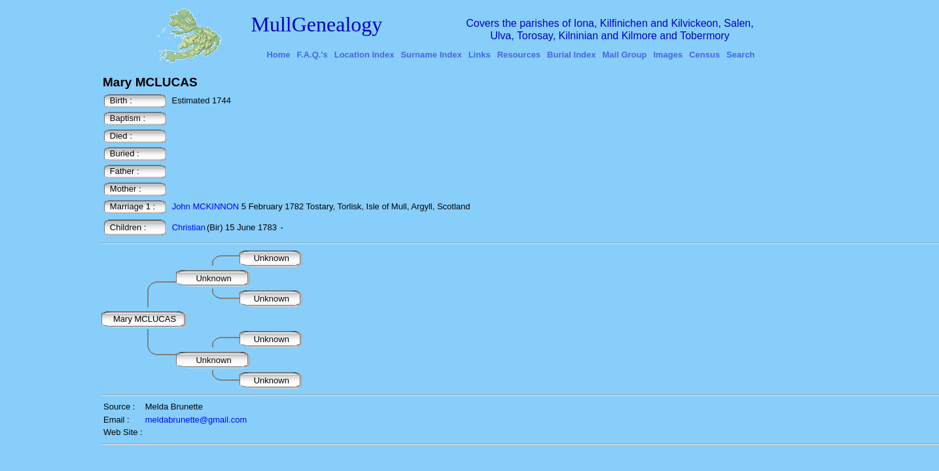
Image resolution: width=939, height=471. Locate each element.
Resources (518, 55)
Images (667, 55)
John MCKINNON (205, 206)
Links (480, 55)
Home (278, 55)
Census (704, 55)
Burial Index (571, 55)
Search (740, 55)
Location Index (364, 55)
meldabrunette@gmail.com (196, 420)
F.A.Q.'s (312, 55)
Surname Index (430, 55)
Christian (188, 227)
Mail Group (625, 55)
